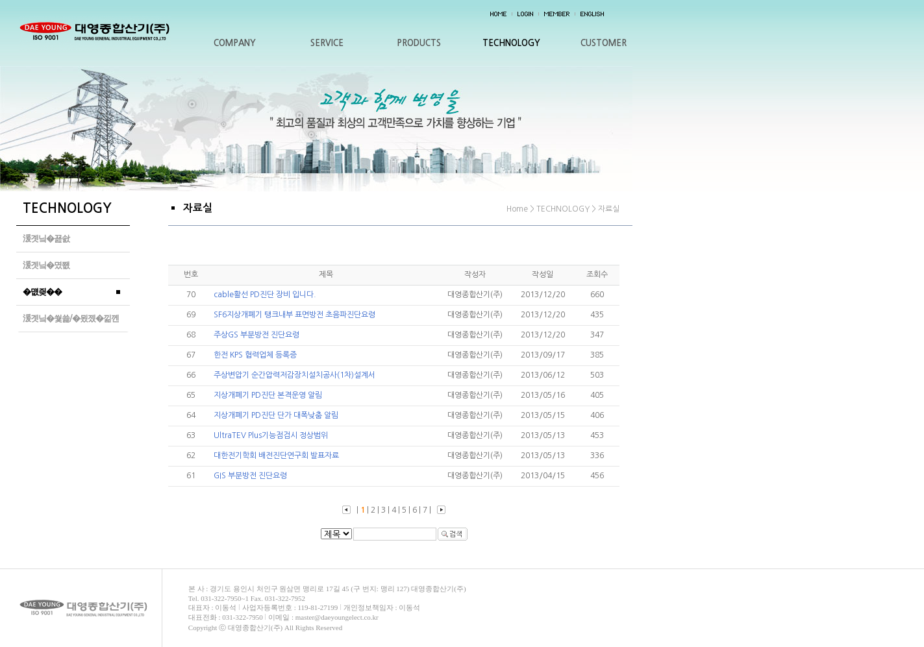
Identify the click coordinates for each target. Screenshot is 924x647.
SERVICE (326, 43)
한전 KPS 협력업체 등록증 (255, 355)
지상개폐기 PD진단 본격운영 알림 (268, 395)
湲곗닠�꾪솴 (46, 238)
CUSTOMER (604, 43)
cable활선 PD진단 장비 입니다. (265, 295)
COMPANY (235, 43)
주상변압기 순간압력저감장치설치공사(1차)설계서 (294, 375)
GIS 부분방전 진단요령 (250, 476)
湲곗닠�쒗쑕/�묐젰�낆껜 (71, 318)
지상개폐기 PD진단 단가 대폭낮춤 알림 (276, 415)
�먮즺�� (42, 291)
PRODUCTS (419, 43)
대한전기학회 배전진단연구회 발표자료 (276, 455)
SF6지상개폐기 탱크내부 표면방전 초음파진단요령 (294, 315)
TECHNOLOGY (511, 43)
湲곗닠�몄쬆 (46, 265)
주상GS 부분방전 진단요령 (256, 335)
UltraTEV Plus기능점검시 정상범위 (271, 435)
